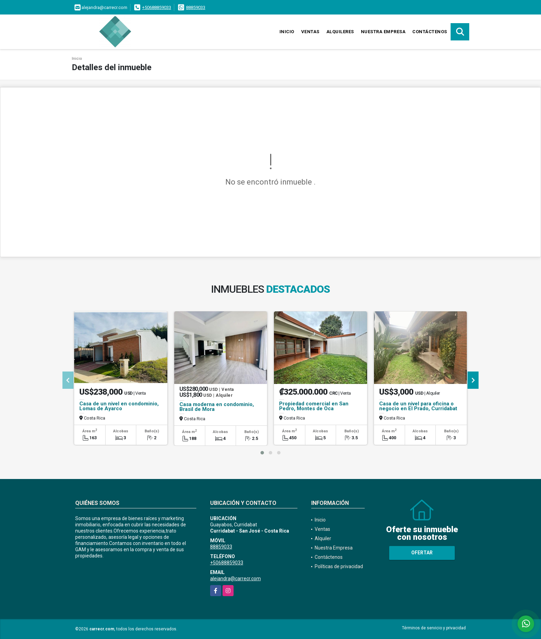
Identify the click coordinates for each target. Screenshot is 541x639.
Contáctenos (429, 31)
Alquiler (323, 538)
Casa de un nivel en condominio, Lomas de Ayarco (119, 406)
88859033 (195, 7)
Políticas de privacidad (339, 566)
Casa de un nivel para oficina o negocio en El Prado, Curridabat (418, 406)
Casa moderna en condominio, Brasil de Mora (216, 406)
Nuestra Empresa (383, 31)
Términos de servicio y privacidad (434, 628)
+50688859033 (156, 7)
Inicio (286, 31)
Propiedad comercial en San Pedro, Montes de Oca (313, 406)
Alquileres (340, 31)
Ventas (310, 31)
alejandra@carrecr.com (235, 578)
